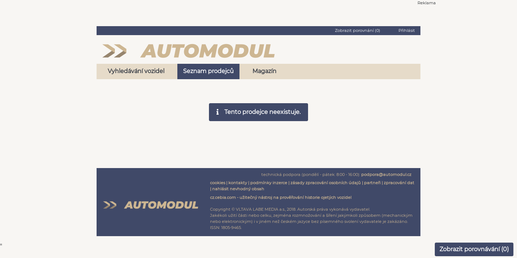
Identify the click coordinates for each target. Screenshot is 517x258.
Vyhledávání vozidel (136, 71)
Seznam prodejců (208, 71)
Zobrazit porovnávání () (474, 249)
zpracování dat (399, 182)
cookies (217, 182)
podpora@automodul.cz (386, 174)
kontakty (237, 182)
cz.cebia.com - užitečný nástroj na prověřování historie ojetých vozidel (280, 197)
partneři (372, 182)
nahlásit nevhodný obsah (238, 188)
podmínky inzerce (268, 182)
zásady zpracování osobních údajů (325, 182)
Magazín (264, 71)
